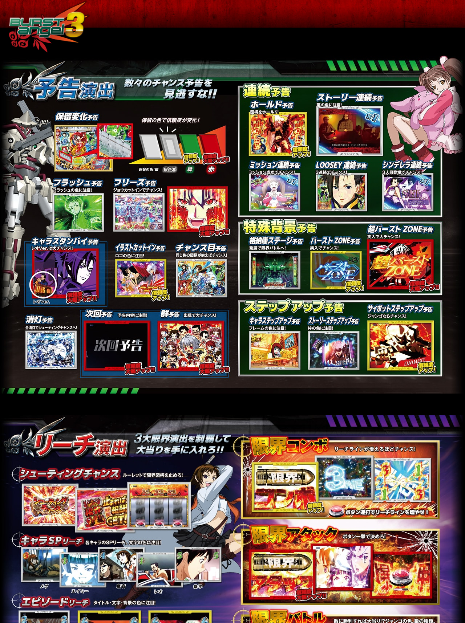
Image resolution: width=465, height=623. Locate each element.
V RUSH (392, 13)
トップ (135, 13)
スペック (216, 13)
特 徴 (173, 13)
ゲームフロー (272, 13)
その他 (436, 13)
